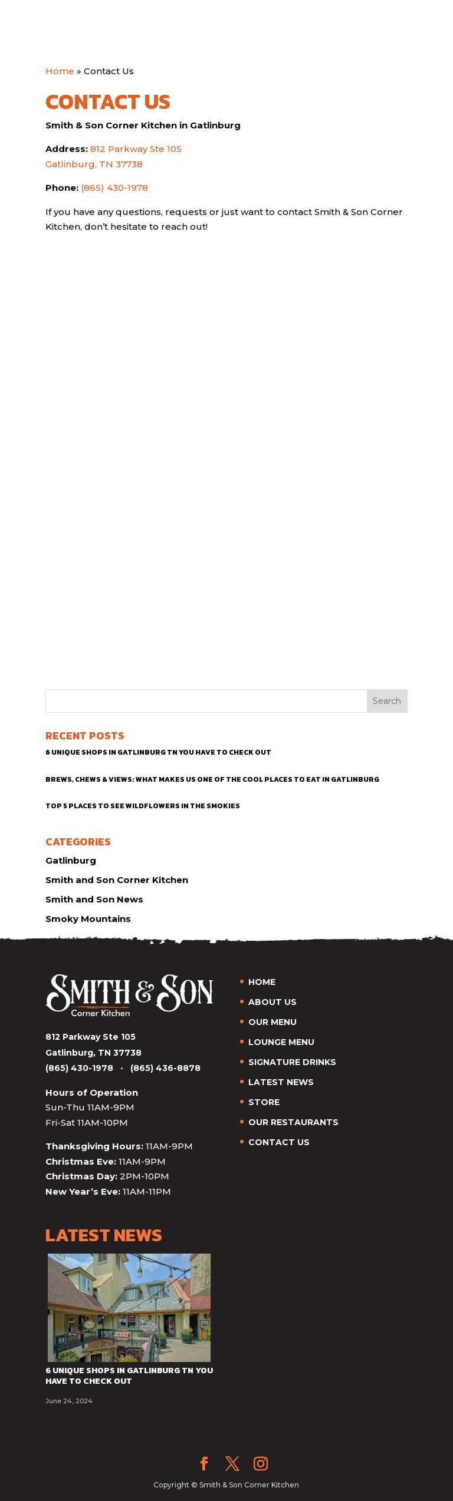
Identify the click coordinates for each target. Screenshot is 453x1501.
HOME (261, 982)
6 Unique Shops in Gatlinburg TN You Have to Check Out (158, 752)
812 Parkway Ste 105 (136, 148)
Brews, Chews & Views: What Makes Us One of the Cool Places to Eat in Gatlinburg (212, 779)
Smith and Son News (94, 899)
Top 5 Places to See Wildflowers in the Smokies (142, 806)
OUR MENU (272, 1022)
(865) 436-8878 (165, 1068)
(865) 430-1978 (114, 187)
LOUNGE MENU (281, 1042)
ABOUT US (272, 1002)
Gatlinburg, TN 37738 (94, 164)
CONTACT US (279, 1142)
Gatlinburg (70, 860)
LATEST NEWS (281, 1082)
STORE (264, 1102)
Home (59, 71)
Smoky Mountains (88, 918)
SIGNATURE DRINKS (292, 1062)
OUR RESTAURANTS (293, 1122)
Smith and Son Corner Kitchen (116, 879)
